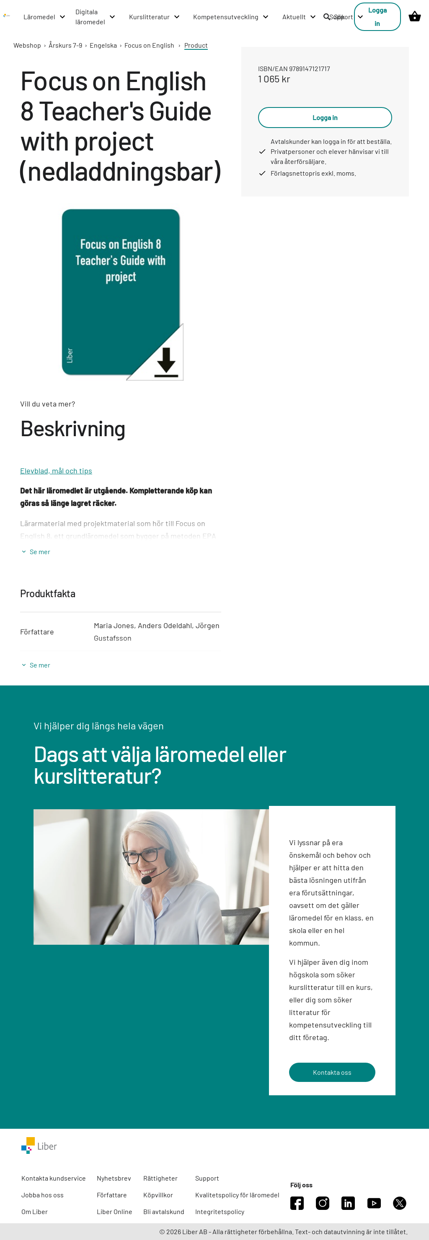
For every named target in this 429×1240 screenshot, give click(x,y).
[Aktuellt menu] (299, 16)
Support (207, 1178)
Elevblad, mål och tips (56, 470)
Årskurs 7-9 (65, 45)
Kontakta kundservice (53, 1178)
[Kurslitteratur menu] (155, 16)
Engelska (103, 45)
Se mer (40, 551)
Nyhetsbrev (114, 1178)
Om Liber (34, 1211)
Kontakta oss (332, 1072)
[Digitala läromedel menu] (95, 16)
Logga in (377, 16)
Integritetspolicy (219, 1211)
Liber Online (114, 1211)
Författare (112, 1195)
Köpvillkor (158, 1195)
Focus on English (149, 45)
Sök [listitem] (334, 16)
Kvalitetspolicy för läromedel (237, 1195)
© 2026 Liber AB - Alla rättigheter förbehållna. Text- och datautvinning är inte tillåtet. (283, 1231)
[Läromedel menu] (44, 16)
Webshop (27, 45)
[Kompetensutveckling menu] (231, 16)
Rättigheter (160, 1178)
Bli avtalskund (163, 1211)
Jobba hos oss (42, 1195)
